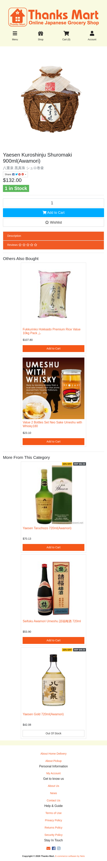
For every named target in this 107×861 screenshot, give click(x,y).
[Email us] (48, 848)
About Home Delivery (53, 753)
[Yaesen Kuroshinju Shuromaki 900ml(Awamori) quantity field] (53, 202)
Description (14, 235)
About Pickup (53, 760)
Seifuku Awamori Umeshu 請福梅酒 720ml (52, 621)
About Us (53, 785)
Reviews (22, 244)
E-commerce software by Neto (70, 856)
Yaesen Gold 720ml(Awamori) (43, 714)
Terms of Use (53, 813)
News (53, 793)
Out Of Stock (53, 733)
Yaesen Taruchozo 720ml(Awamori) (47, 528)
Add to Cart (53, 213)
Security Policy (53, 834)
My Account (53, 773)
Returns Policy (53, 827)
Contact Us (53, 800)
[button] (53, 222)
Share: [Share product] (14, 174)
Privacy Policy (53, 820)
